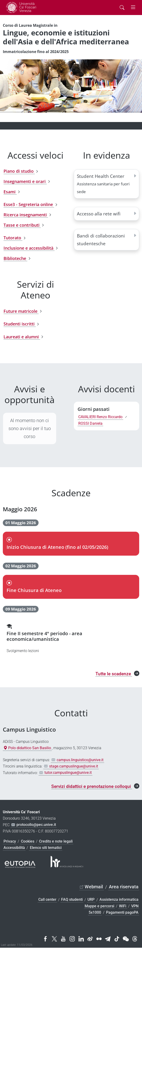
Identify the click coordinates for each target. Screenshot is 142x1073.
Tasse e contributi (22, 225)
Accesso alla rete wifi (98, 213)
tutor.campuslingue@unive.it (68, 773)
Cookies (27, 841)
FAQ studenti (72, 899)
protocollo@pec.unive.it (36, 825)
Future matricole (21, 311)
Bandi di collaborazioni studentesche (101, 240)
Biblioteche (15, 258)
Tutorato (13, 238)
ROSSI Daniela (90, 423)
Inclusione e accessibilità (29, 248)
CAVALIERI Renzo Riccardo (100, 417)
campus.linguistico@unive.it (80, 760)
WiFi (122, 906)
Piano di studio (19, 171)
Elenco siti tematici (46, 847)
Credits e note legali (56, 841)
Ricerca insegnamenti (26, 215)
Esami (10, 192)
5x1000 (95, 912)
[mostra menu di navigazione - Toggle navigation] (133, 7)
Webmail (94, 887)
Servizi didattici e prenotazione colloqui (91, 786)
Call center (47, 899)
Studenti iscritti (20, 324)
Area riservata (123, 887)
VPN (134, 906)
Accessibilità (14, 847)
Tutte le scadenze (113, 673)
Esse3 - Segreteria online (29, 204)
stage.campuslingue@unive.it (73, 766)
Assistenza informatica (118, 899)
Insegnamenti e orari (25, 181)
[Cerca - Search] (122, 7)
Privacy (10, 841)
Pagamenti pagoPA (122, 912)
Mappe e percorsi (99, 906)
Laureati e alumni (22, 337)
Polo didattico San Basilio (27, 748)
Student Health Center (103, 183)
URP (91, 899)
